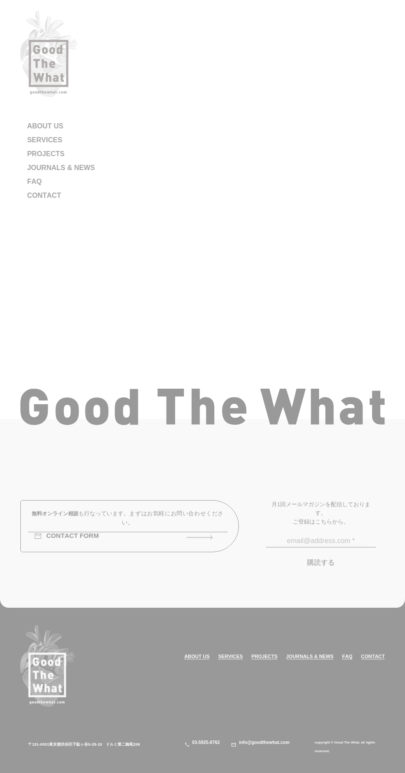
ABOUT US (196, 656)
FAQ (347, 656)
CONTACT (373, 656)
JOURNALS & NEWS (309, 656)
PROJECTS (264, 656)
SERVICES (230, 656)
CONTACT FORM (66, 536)
